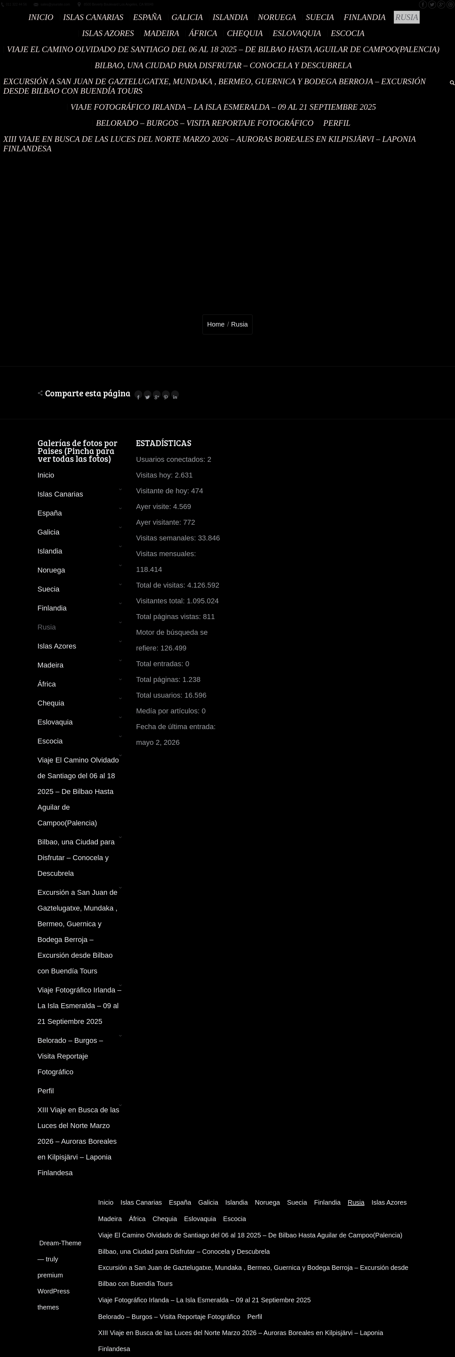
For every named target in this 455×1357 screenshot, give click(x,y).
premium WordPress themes (54, 1291)
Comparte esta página (88, 393)
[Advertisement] (227, 206)
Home (215, 324)
